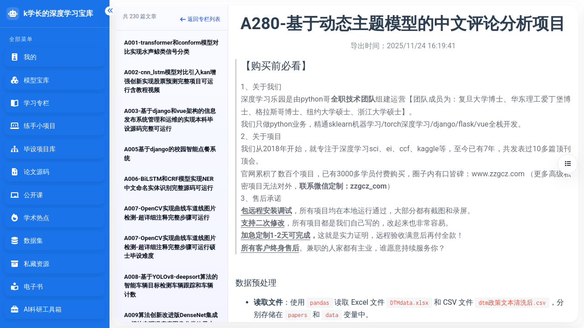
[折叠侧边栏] (109, 10)
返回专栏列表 (200, 19)
